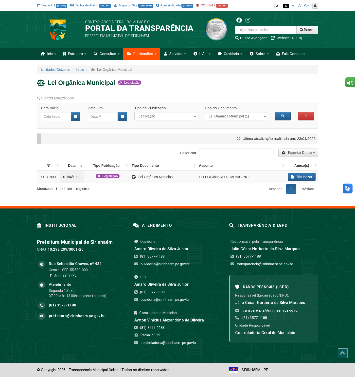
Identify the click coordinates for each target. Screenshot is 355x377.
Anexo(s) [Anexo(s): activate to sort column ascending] (301, 166)
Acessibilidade (174, 5)
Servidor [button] (175, 54)
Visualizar (301, 177)
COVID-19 (212, 5)
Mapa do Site (133, 5)
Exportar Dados (298, 153)
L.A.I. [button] (202, 54)
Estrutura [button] (74, 54)
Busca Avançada (251, 38)
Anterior (275, 189)
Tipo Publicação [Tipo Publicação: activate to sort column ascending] (106, 166)
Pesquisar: (226, 153)
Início (48, 54)
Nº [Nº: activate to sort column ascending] (48, 166)
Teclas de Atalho (90, 5)
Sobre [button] (259, 54)
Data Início (50, 108)
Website (286, 38)
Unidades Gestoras (56, 70)
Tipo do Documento (221, 108)
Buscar (307, 30)
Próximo (307, 189)
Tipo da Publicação (150, 108)
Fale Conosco (290, 54)
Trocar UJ (52, 5)
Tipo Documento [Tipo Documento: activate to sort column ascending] (145, 166)
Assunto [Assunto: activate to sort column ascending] (206, 166)
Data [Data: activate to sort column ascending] (71, 166)
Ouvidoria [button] (230, 54)
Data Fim (95, 108)
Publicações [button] (142, 54)
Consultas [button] (107, 54)
